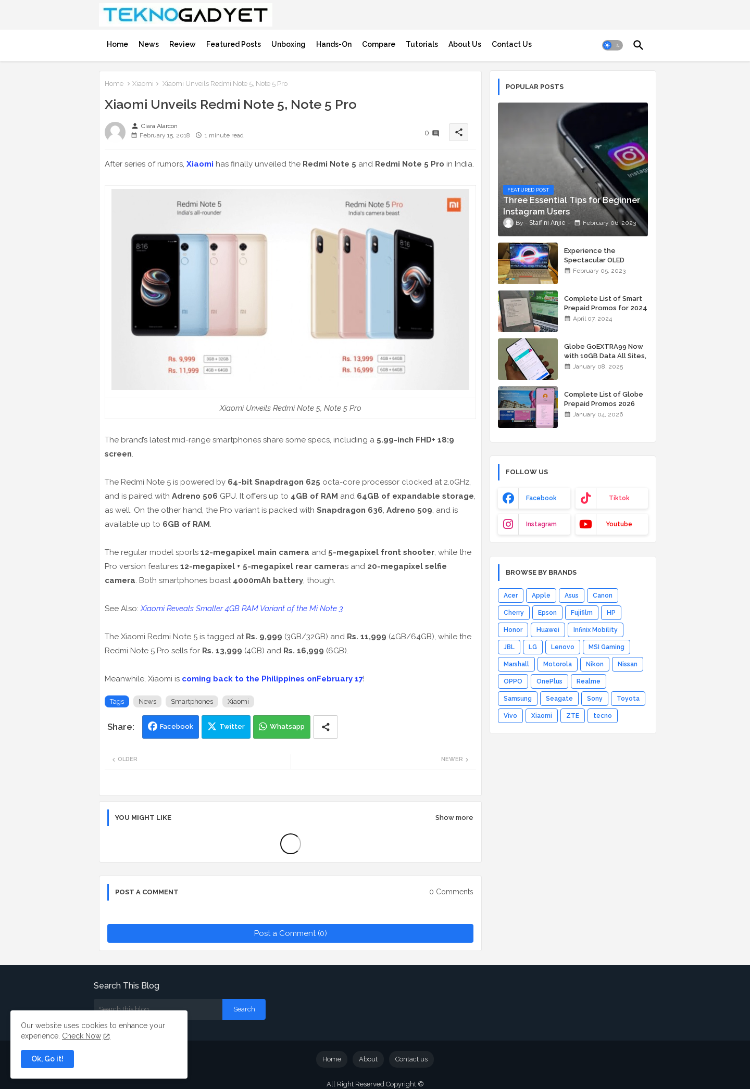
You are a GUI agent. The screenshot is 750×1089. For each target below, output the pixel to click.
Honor (513, 630)
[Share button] (325, 727)
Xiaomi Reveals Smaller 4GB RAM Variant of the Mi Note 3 (242, 608)
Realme (589, 681)
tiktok (619, 498)
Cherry (514, 612)
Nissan (628, 664)
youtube (619, 524)
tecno (602, 715)
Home (117, 44)
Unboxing (288, 44)
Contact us (411, 1059)
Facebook (176, 726)
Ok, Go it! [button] (47, 1059)
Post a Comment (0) (290, 933)
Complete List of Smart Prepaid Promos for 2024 (605, 303)
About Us (464, 44)
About (368, 1059)
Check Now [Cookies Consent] (81, 1036)
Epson (547, 612)
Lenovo (562, 647)
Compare (378, 44)
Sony (595, 698)
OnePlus (549, 681)
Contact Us (512, 44)
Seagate (559, 698)
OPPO (513, 681)
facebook (541, 498)
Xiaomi (143, 83)
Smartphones (192, 701)
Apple (541, 595)
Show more (454, 817)
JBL (509, 647)
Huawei (547, 630)
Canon (602, 595)
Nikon (595, 664)
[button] (612, 45)
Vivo (510, 715)
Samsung (518, 698)
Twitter (232, 726)
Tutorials (422, 44)
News (149, 44)
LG (533, 647)
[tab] (117, 44)
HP (611, 612)
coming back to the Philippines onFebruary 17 (272, 678)
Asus (572, 595)
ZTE (572, 715)
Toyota (628, 698)
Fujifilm (582, 612)
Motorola (557, 664)
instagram (541, 524)
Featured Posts (233, 44)
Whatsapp (287, 726)
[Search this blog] (158, 1009)
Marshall (516, 664)
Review (182, 44)
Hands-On (334, 44)
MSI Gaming (606, 647)
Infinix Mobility (595, 630)
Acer (511, 595)
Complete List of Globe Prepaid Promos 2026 (603, 399)
